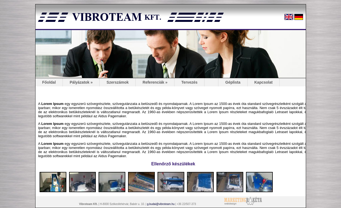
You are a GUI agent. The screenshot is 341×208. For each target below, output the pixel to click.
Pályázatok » (81, 82)
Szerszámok (117, 82)
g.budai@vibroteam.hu (160, 204)
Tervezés (189, 82)
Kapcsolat (263, 82)
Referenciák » (155, 82)
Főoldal (49, 82)
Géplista (232, 82)
